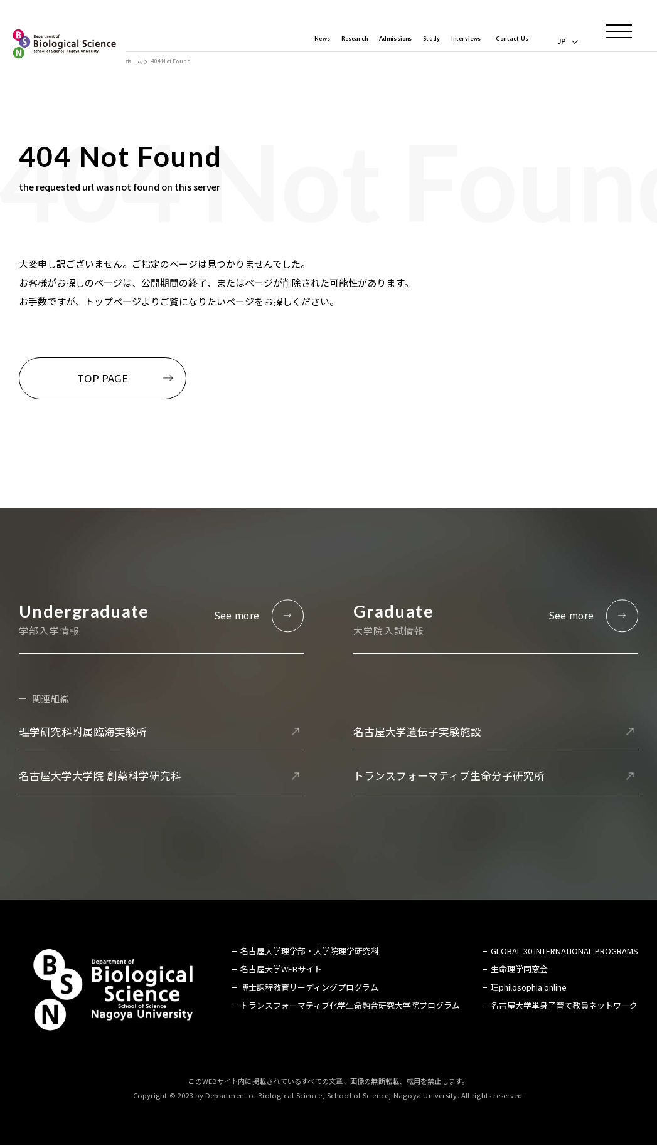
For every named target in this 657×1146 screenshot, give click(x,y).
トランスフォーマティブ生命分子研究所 (449, 776)
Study (411, 41)
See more (237, 615)
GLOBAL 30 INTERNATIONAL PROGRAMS (564, 951)
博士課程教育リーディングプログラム (309, 988)
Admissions (369, 41)
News (281, 41)
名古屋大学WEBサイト (281, 969)
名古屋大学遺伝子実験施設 (417, 731)
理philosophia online (529, 988)
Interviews (452, 41)
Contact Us (507, 41)
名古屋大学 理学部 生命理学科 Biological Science (64, 43)
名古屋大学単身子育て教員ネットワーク (564, 1006)
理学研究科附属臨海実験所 (83, 731)
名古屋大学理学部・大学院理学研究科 (309, 951)
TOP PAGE (102, 378)
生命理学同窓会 (519, 969)
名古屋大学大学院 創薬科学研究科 (100, 776)
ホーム (134, 61)
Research (319, 41)
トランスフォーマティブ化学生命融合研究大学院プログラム (350, 1006)
